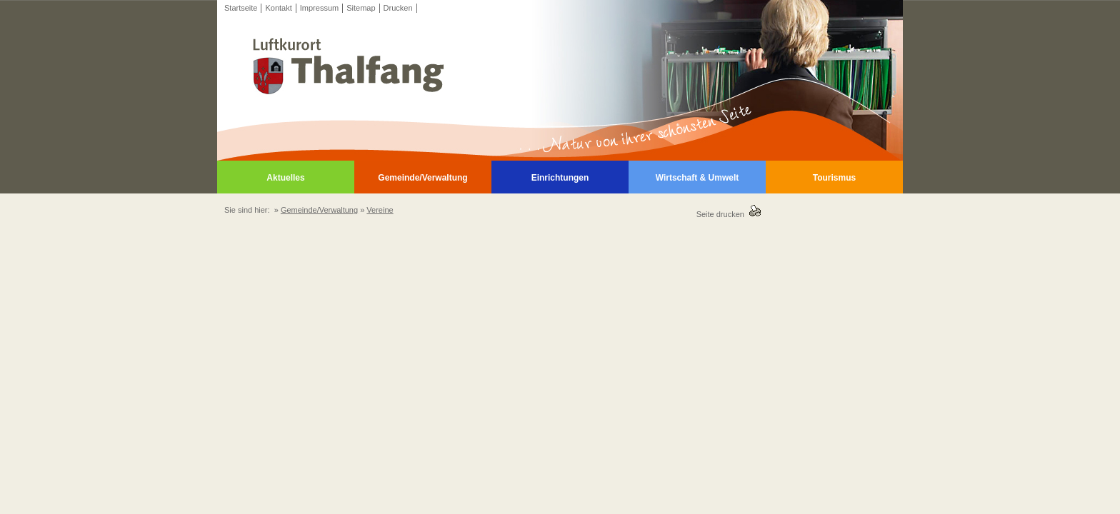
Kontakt (278, 8)
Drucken (398, 8)
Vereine (379, 210)
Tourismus (834, 178)
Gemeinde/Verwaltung (422, 178)
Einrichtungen (560, 178)
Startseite (240, 8)
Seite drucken (722, 214)
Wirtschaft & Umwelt (697, 178)
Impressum (319, 8)
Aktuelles (285, 178)
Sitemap (360, 8)
